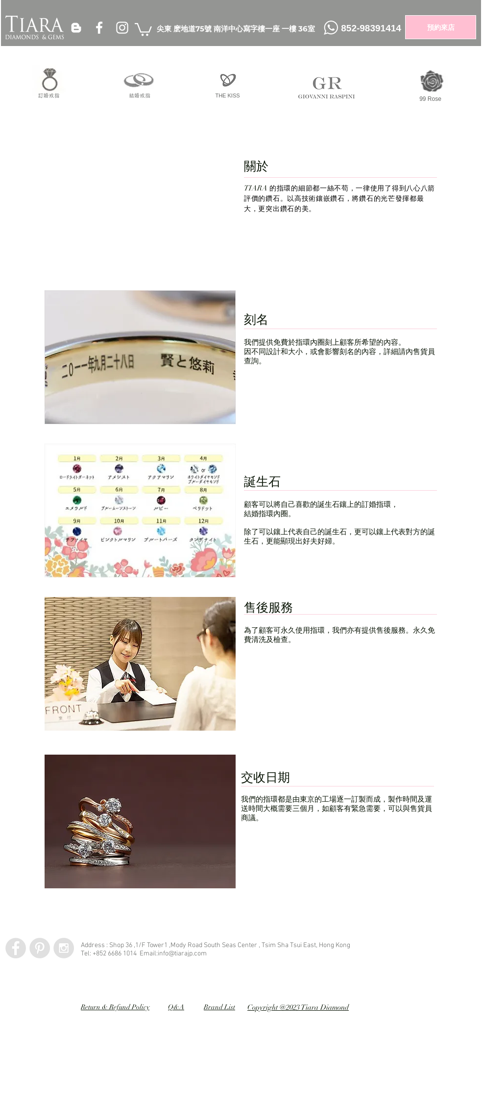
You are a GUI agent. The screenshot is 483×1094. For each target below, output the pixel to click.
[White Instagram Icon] (122, 28)
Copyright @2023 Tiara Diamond (298, 1007)
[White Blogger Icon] (76, 28)
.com (200, 954)
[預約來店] (440, 27)
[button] (143, 29)
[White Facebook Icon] (99, 28)
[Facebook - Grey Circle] (15, 948)
